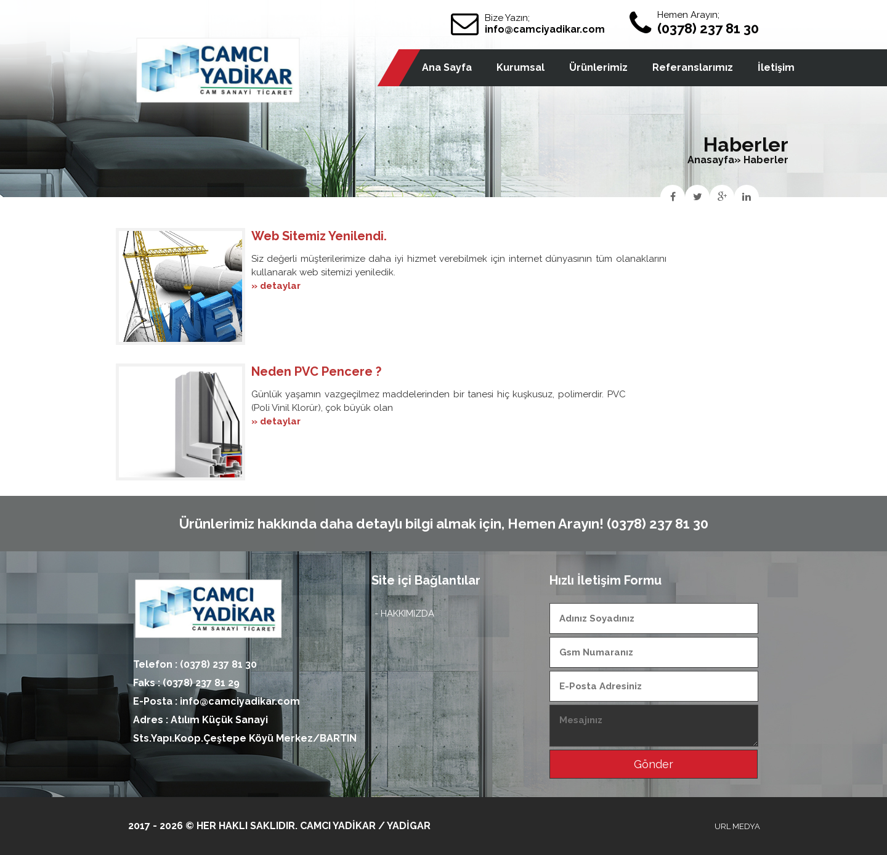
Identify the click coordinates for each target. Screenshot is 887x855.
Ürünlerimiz (598, 67)
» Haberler (761, 160)
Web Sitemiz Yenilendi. (319, 236)
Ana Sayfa (447, 67)
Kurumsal (520, 67)
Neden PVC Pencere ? (316, 371)
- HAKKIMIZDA (404, 613)
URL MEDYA (737, 826)
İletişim (776, 67)
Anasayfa (710, 160)
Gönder (653, 764)
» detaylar (276, 285)
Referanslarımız (692, 67)
